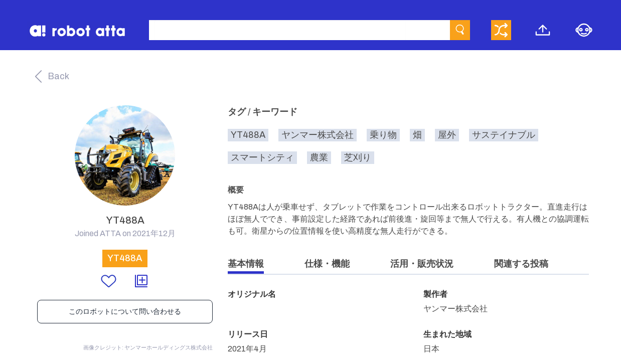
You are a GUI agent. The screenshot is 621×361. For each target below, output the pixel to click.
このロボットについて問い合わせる (125, 311)
